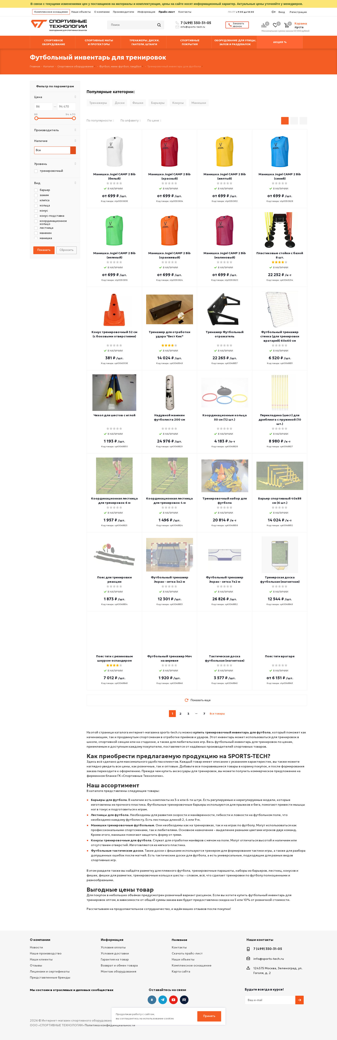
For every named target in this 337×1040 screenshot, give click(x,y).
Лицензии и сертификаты (50, 971)
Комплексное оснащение (51, 11)
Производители (123, 11)
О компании (102, 11)
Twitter (184, 999)
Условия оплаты (113, 947)
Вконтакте (152, 999)
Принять (209, 1016)
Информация (146, 11)
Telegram (162, 999)
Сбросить (67, 250)
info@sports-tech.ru (193, 26)
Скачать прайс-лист (187, 953)
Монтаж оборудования (118, 971)
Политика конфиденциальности (110, 1025)
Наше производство (45, 953)
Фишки (137, 103)
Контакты (184, 11)
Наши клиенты (41, 959)
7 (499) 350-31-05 (195, 23)
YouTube (173, 999)
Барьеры (158, 103)
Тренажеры (98, 103)
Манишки (198, 103)
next (228, 714)
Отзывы (36, 965)
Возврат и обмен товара (119, 965)
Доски (120, 103)
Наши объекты (81, 11)
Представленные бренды (50, 977)
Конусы (178, 103)
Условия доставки (115, 953)
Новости (36, 947)
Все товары (217, 713)
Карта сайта (181, 971)
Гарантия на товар (115, 959)
